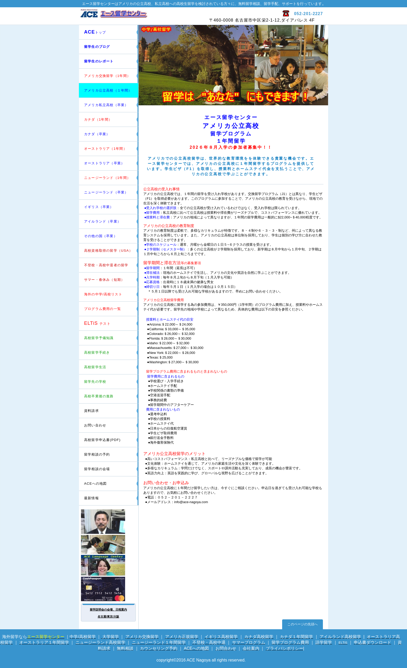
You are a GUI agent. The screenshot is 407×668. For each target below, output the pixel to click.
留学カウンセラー (109, 521)
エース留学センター (140, 16)
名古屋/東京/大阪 (108, 616)
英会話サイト (109, 565)
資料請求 (91, 411)
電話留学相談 (109, 544)
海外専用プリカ (109, 589)
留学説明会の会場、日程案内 (108, 609)
